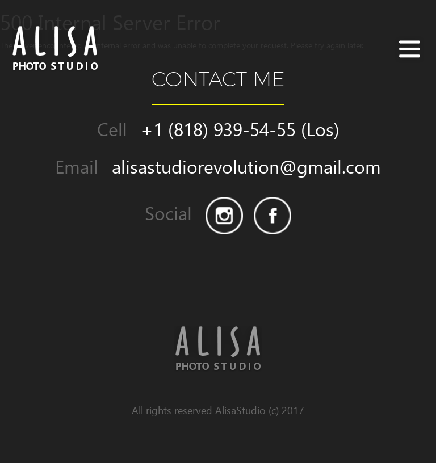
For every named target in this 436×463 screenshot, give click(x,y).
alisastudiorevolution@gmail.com (246, 166)
